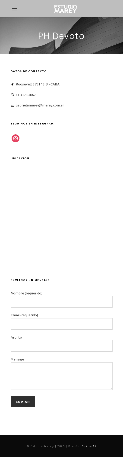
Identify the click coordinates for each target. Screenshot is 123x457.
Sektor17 (89, 446)
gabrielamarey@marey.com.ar (40, 105)
